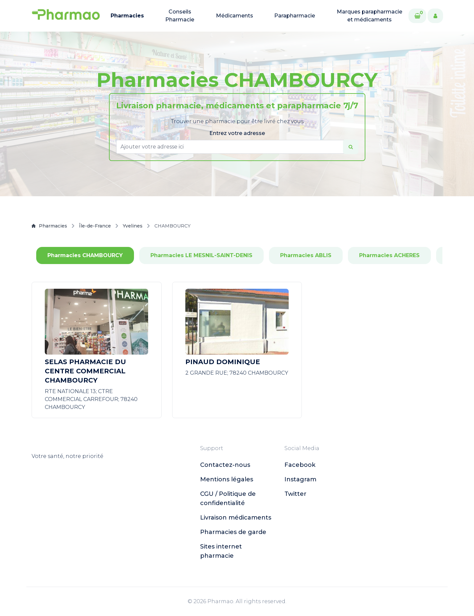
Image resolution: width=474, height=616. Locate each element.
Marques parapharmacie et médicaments (369, 16)
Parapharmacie (294, 16)
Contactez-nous (225, 465)
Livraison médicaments (235, 517)
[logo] (66, 16)
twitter (295, 493)
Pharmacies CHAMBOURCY (85, 255)
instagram (300, 479)
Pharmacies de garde (233, 532)
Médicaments (234, 16)
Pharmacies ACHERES (389, 255)
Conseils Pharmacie (179, 16)
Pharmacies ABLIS (305, 255)
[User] (435, 15)
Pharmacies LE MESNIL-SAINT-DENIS (201, 255)
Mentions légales (226, 479)
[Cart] (417, 15)
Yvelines (133, 226)
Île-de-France (95, 226)
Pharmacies (127, 16)
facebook (299, 465)
